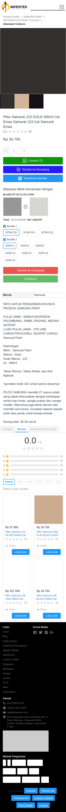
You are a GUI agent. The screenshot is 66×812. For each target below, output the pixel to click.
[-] (35, 632)
